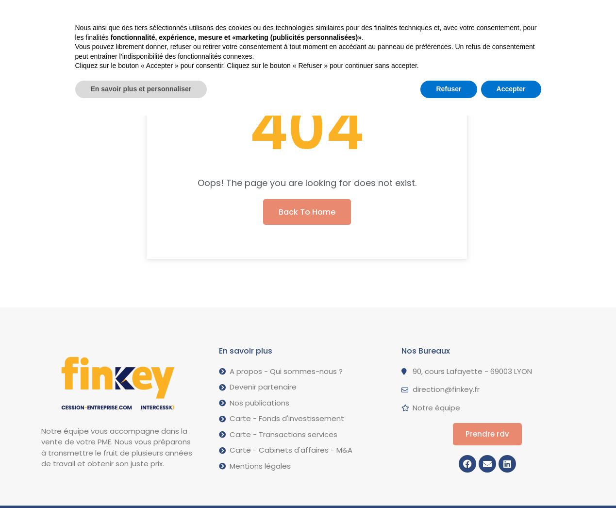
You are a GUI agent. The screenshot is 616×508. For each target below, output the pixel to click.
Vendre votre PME (164, 14)
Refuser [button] (448, 481)
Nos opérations (251, 13)
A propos (324, 14)
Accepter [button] (511, 481)
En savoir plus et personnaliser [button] (141, 481)
